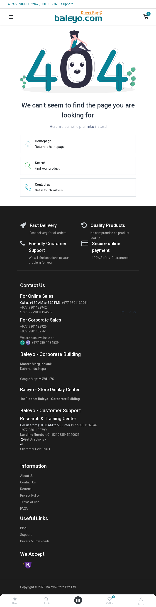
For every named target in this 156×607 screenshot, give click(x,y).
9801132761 (50, 4)
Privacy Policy (30, 495)
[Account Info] (141, 599)
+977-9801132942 (33, 307)
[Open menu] (78, 600)
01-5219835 (56, 434)
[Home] (15, 599)
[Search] (46, 599)
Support (67, 4)
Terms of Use (29, 502)
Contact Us (28, 482)
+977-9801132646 (84, 425)
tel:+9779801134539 (37, 312)
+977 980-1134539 (45, 342)
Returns (26, 489)
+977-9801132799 (33, 430)
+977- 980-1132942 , (24, 4)
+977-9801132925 (33, 326)
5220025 (73, 434)
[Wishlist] (110, 599)
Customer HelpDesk (35, 449)
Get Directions (35, 439)
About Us (26, 476)
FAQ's (24, 508)
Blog (23, 528)
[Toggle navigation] (11, 16)
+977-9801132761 (74, 303)
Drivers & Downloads (34, 541)
